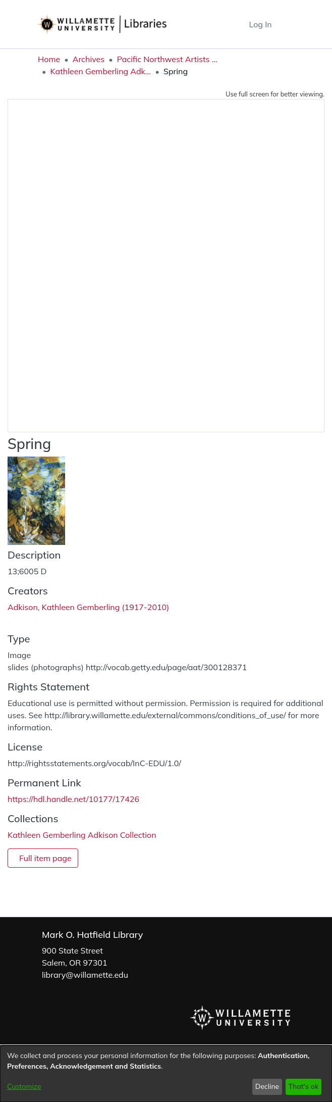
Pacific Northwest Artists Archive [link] (167, 59)
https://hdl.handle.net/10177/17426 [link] (73, 799)
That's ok (303, 1086)
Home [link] (49, 59)
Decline (267, 1086)
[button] (222, 24)
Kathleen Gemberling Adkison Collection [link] (100, 71)
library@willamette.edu (85, 975)
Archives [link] (89, 59)
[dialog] (166, 1073)
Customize (24, 1086)
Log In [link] (261, 24)
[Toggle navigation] (287, 24)
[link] (82, 835)
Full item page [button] (45, 858)
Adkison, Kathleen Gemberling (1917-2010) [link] (88, 607)
